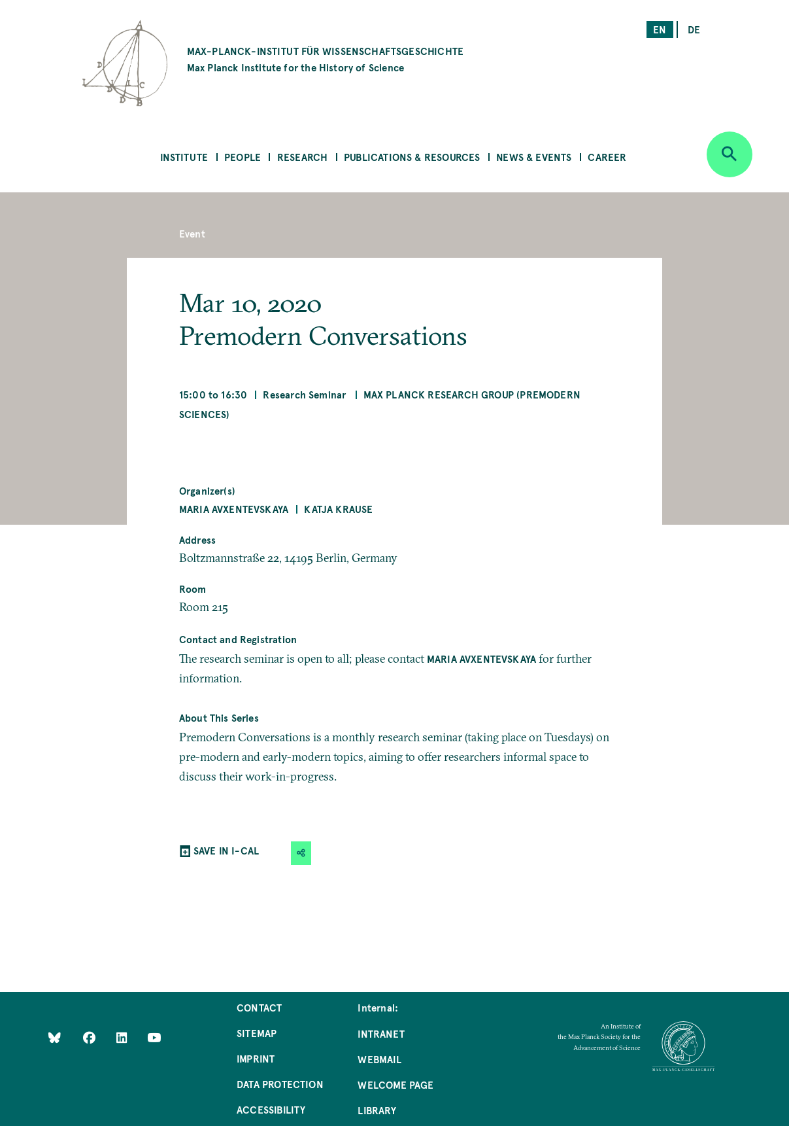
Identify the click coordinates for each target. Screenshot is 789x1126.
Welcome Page (395, 1084)
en (659, 29)
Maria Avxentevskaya (233, 509)
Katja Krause (338, 509)
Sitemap (257, 1033)
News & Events (533, 157)
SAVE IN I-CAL (226, 850)
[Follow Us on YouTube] (154, 1037)
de (694, 29)
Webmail (379, 1059)
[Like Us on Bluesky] (54, 1037)
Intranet (381, 1033)
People (242, 157)
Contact (259, 1007)
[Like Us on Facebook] (90, 1037)
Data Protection (280, 1084)
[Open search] (729, 154)
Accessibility (271, 1109)
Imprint (256, 1058)
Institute (184, 157)
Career (607, 157)
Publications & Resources (412, 157)
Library (376, 1110)
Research (302, 157)
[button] (301, 852)
